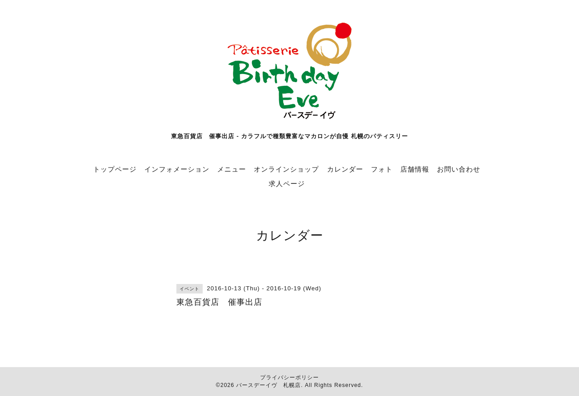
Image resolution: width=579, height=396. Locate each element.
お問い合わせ (458, 169)
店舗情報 (414, 169)
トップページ (115, 169)
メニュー (231, 169)
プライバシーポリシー (289, 377)
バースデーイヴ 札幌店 (268, 385)
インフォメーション (176, 169)
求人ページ (287, 183)
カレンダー (345, 169)
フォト (382, 169)
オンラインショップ (286, 169)
